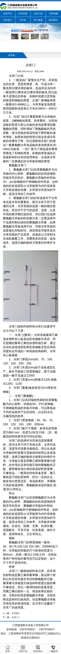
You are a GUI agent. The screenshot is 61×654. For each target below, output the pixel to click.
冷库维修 (53, 13)
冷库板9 (16, 613)
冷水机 (22, 20)
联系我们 (53, 20)
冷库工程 (38, 13)
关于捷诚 (38, 20)
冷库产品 (7, 13)
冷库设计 (7, 20)
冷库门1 (16, 617)
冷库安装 (22, 13)
